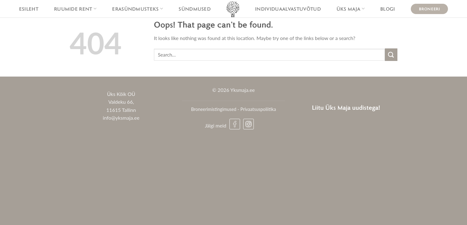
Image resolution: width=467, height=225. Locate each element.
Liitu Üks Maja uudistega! (346, 107)
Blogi (387, 9)
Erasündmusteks (137, 9)
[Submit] (391, 54)
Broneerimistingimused (213, 109)
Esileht (28, 9)
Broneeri (429, 8)
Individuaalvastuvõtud (288, 9)
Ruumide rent (75, 9)
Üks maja (351, 9)
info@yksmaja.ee (121, 118)
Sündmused (195, 9)
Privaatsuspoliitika (258, 109)
